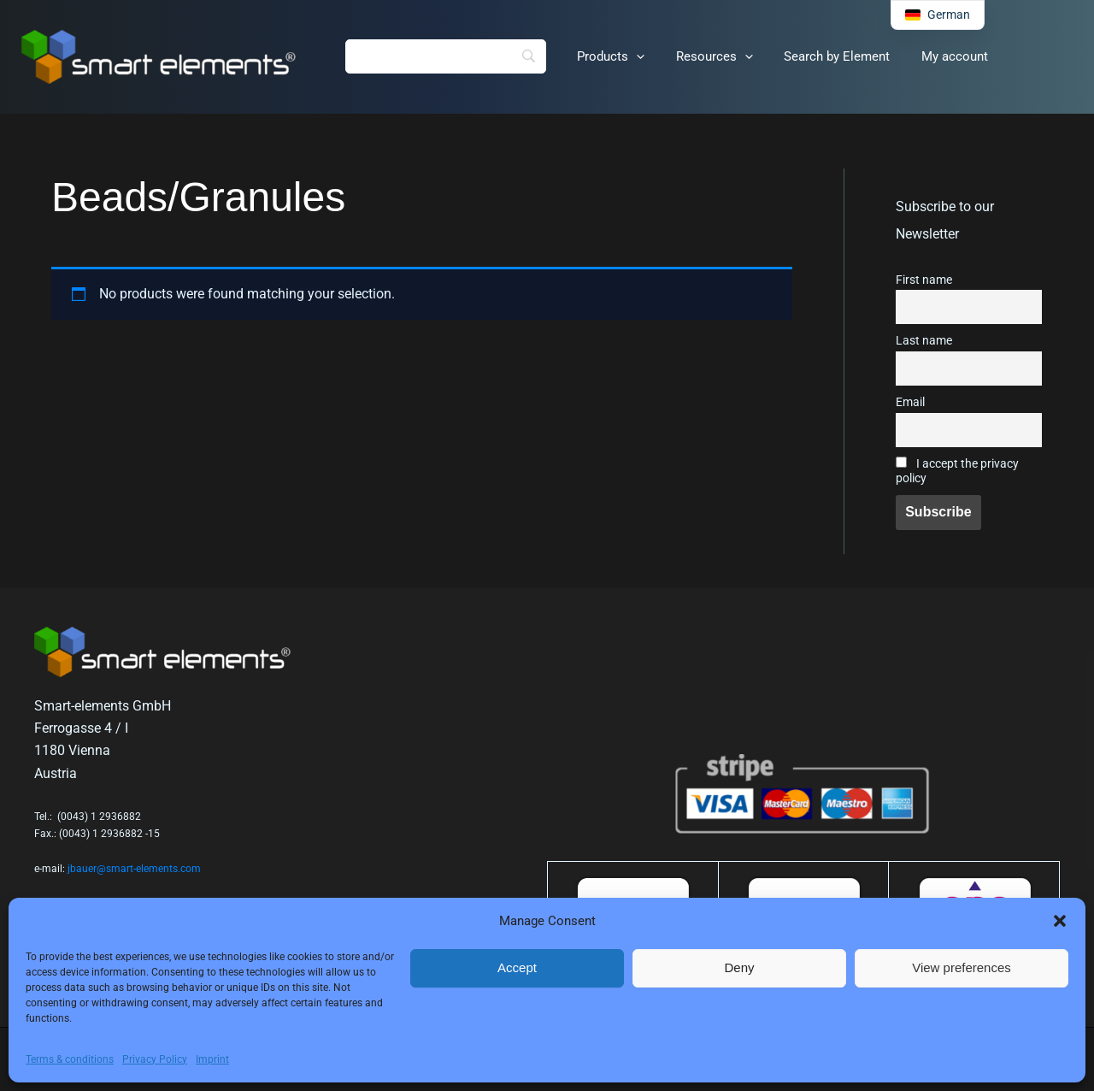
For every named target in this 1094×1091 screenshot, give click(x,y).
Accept (517, 967)
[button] (1059, 920)
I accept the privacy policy (957, 471)
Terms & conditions (70, 1059)
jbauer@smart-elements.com (134, 869)
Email (910, 402)
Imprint (212, 1059)
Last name (924, 340)
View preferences (961, 967)
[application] (628, 57)
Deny (739, 967)
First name (924, 280)
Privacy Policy (154, 1059)
